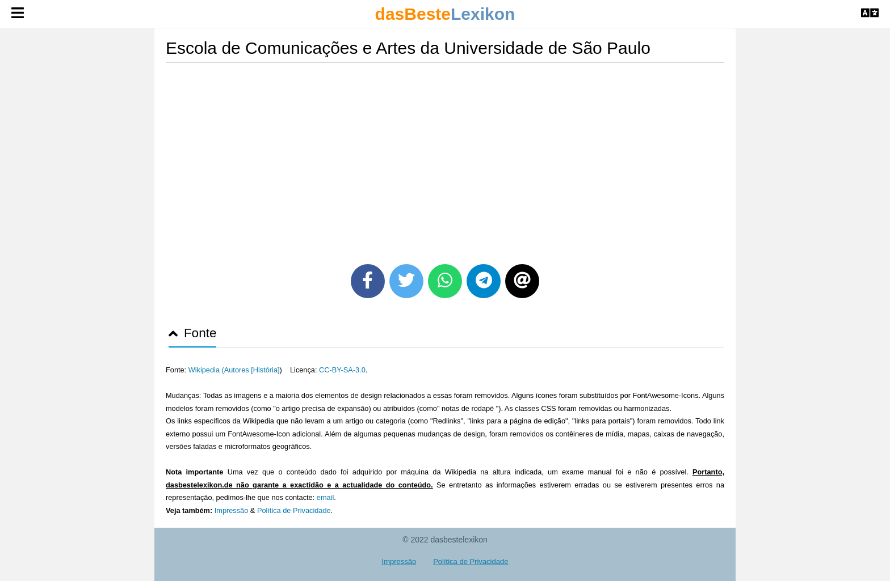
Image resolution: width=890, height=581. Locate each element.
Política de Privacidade (294, 510)
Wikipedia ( (206, 370)
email (325, 497)
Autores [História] (252, 370)
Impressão (232, 510)
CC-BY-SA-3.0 (342, 370)
